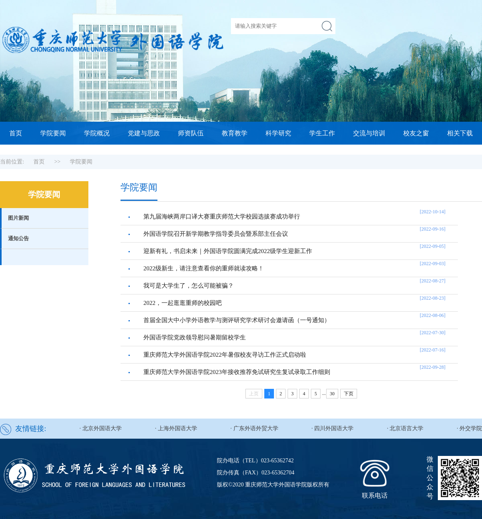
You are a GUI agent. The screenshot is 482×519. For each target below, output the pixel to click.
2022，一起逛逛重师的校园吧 (182, 303)
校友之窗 (416, 133)
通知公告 (18, 238)
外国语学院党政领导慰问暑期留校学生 (194, 337)
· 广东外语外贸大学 (254, 428)
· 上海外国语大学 (176, 428)
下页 (348, 393)
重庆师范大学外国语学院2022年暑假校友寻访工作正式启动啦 (224, 354)
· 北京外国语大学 (101, 428)
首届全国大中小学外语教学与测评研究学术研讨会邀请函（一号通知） (236, 320)
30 (332, 393)
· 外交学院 (469, 428)
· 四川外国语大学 (332, 428)
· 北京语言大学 (405, 428)
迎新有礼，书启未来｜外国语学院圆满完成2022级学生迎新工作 (227, 251)
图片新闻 (18, 218)
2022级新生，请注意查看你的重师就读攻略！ (203, 268)
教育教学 (234, 133)
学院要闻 (53, 133)
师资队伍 (191, 133)
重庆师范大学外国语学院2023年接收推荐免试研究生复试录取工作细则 (236, 372)
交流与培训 (369, 133)
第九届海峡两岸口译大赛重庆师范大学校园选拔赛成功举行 (221, 216)
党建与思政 (144, 133)
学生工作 (322, 133)
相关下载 (460, 133)
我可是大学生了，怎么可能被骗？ (188, 285)
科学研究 (278, 133)
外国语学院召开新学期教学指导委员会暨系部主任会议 (215, 234)
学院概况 (97, 133)
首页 (15, 133)
